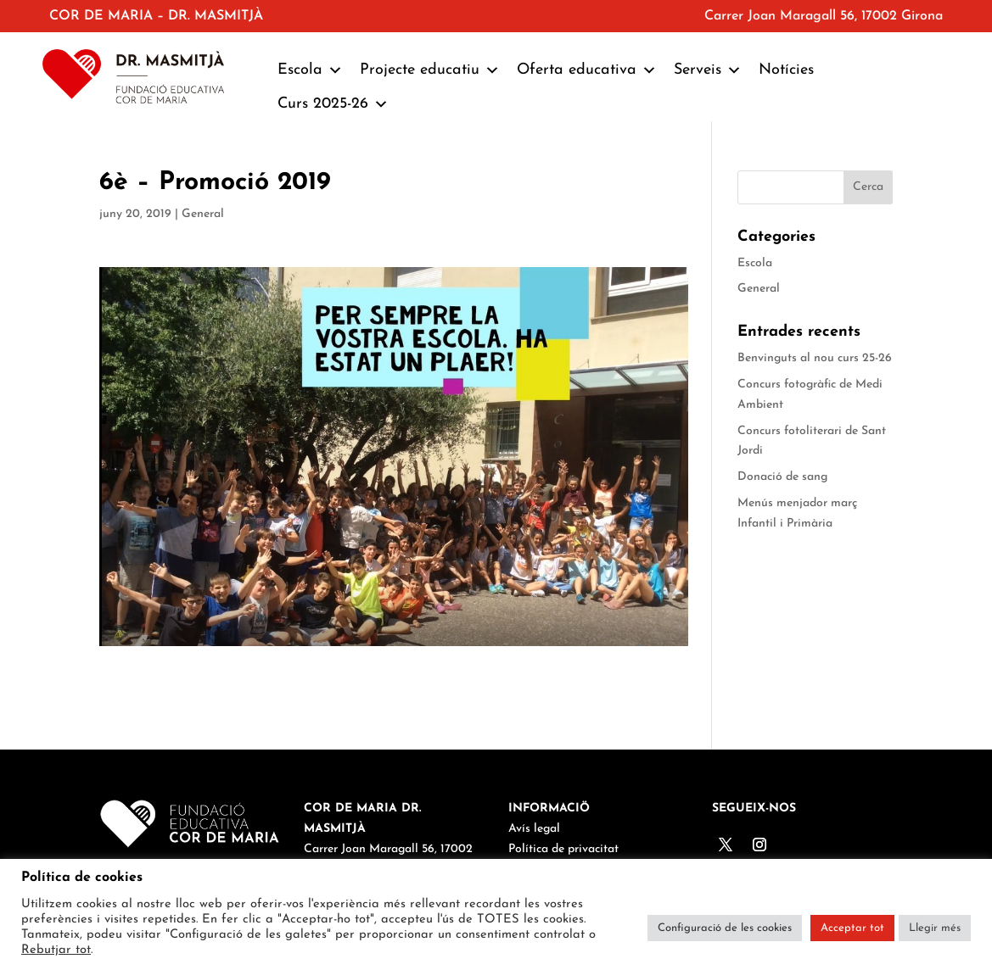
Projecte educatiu (430, 70)
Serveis (708, 70)
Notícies (786, 70)
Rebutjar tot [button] (56, 950)
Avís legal (534, 828)
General (203, 214)
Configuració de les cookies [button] (725, 928)
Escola (310, 70)
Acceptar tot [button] (852, 928)
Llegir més (935, 928)
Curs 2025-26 (333, 104)
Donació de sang (782, 477)
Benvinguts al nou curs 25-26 (814, 358)
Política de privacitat (563, 849)
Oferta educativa (587, 70)
